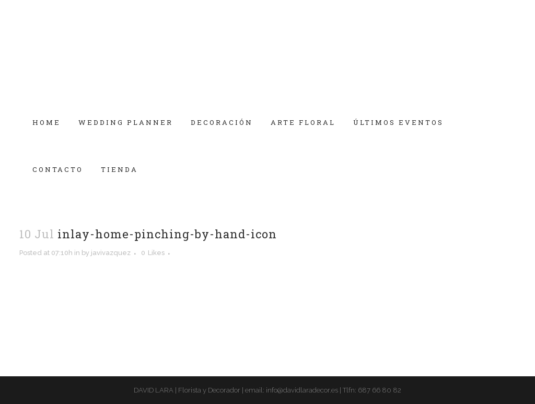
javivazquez (111, 253)
